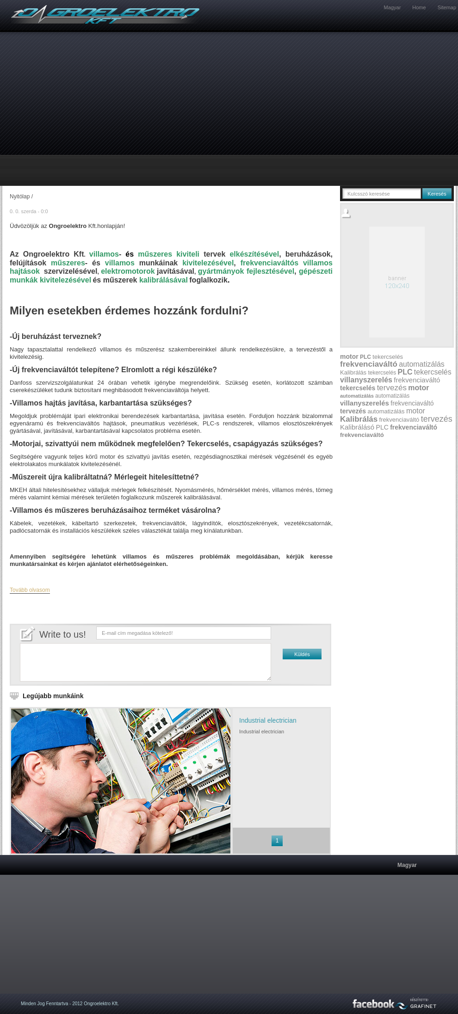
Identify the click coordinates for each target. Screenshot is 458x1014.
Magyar (392, 7)
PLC (365, 357)
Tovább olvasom (30, 590)
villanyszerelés (366, 380)
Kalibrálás (353, 372)
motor (349, 356)
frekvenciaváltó (368, 364)
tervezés (392, 387)
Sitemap (447, 7)
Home (419, 7)
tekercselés (387, 356)
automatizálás (422, 364)
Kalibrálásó (357, 427)
